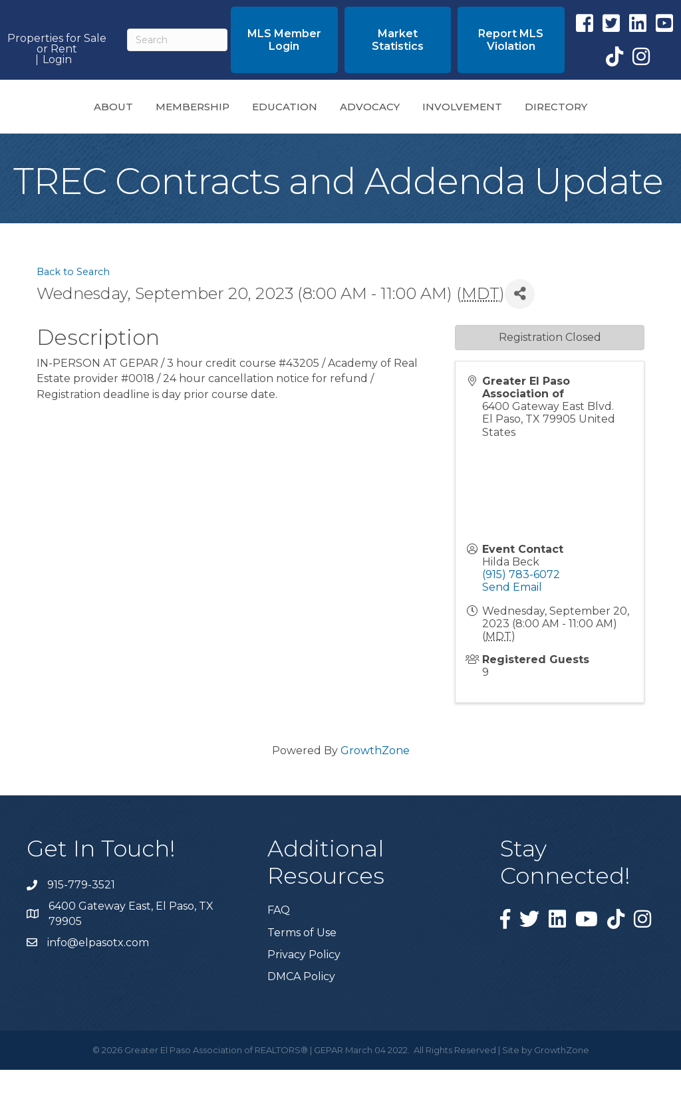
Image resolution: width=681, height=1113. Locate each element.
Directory (340, 150)
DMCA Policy (301, 1019)
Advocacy (505, 110)
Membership (142, 110)
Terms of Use (302, 975)
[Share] (520, 337)
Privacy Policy (303, 997)
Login (57, 59)
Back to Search (73, 315)
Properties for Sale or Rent (56, 43)
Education (234, 110)
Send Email (512, 630)
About (62, 110)
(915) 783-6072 (521, 617)
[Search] (177, 40)
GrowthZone (375, 793)
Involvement (598, 110)
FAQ (278, 953)
